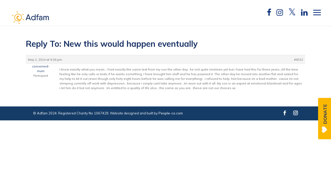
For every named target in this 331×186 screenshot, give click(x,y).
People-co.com (171, 113)
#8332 (298, 59)
